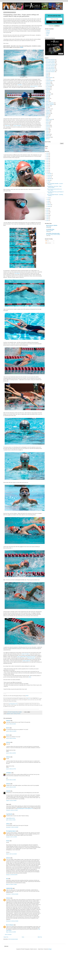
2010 (47, 215)
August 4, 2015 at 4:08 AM (11, 800)
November (49, 175)
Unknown (8, 720)
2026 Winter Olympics (50, 71)
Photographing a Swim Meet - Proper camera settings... (54, 187)
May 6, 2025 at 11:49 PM (11, 931)
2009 (47, 217)
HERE (21, 47)
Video (47, 132)
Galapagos (48, 88)
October (49, 176)
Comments (48, 243)
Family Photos (49, 85)
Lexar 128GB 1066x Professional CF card (26, 656)
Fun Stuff (48, 86)
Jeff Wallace (8, 772)
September (49, 178)
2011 (47, 213)
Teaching (15, 713)
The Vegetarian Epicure (11, 831)
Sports (12, 713)
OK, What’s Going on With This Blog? (53, 234)
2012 (47, 211)
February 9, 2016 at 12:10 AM (12, 810)
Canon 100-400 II (34, 86)
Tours (47, 128)
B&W (47, 76)
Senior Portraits (49, 119)
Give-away (48, 89)
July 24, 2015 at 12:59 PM (11, 731)
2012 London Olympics (50, 61)
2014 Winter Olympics (50, 62)
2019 (47, 165)
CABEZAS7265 (9, 888)
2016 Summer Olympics (50, 64)
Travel (47, 129)
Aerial (47, 73)
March (48, 202)
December (49, 173)
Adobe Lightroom (26, 660)
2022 (47, 159)
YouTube (47, 33)
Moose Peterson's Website (51, 225)
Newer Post (6, 937)
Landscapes (48, 93)
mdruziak (8, 791)
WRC (47, 138)
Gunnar (7, 840)
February (49, 204)
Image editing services (10, 818)
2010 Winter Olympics (50, 59)
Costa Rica (48, 82)
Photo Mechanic (31, 658)
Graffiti (47, 90)
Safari (47, 116)
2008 (47, 218)
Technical (18, 713)
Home (23, 937)
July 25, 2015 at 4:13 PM (11, 787)
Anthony (8, 823)
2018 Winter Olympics (50, 65)
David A (7, 727)
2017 (47, 168)
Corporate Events (49, 80)
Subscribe (54, 22)
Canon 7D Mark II (17, 125)
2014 (47, 208)
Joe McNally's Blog (50, 229)
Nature (47, 101)
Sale (47, 117)
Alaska (47, 74)
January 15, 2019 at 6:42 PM (11, 874)
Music (47, 99)
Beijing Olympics (49, 77)
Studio (47, 123)
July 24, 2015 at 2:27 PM (11, 768)
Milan (47, 97)
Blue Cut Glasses (9, 924)
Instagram (48, 32)
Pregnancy (48, 111)
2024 (47, 156)
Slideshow (48, 120)
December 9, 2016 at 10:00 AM (12, 827)
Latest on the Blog (49, 230)
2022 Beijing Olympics (50, 68)
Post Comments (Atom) (13, 939)
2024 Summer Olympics (50, 70)
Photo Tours (48, 108)
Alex (7, 878)
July (48, 182)
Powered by (54, 25)
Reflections (48, 113)
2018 (47, 166)
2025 (47, 154)
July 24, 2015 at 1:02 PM (11, 738)
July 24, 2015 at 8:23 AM (11, 723)
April (48, 201)
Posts (47, 240)
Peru (47, 107)
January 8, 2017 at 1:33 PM (11, 836)
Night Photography (49, 102)
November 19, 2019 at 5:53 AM (12, 921)
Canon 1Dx (7, 125)
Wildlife (47, 135)
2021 (47, 161)
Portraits (47, 110)
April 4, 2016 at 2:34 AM (10, 819)
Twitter (47, 35)
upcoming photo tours (13, 703)
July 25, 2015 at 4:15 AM (11, 779)
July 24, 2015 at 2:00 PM (11, 753)
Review (47, 114)
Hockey (47, 92)
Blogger (50, 949)
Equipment (8, 713)
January (49, 206)
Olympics (48, 105)
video (30, 676)
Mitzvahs (47, 98)
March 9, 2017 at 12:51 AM (11, 853)
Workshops (48, 137)
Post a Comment (8, 934)
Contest (47, 79)
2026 (47, 153)
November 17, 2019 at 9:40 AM (12, 894)
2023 (47, 158)
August (48, 180)
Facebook (48, 30)
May (48, 199)
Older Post (40, 937)
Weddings (48, 134)
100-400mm (17, 273)
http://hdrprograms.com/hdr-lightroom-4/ (25, 808)
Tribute (47, 131)
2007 (47, 220)
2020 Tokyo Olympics (50, 67)
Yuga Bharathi (9, 814)
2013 (47, 210)
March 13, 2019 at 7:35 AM (11, 884)
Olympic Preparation (50, 104)
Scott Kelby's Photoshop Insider (53, 233)
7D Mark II (20, 84)
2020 (47, 163)
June (48, 197)
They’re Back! (48, 226)
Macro (47, 95)
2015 (47, 172)
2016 (47, 170)
